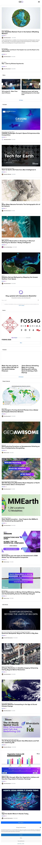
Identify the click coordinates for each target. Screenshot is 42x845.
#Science (9, 517)
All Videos (21, 100)
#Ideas (5, 62)
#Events (3, 131)
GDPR (23, 843)
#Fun (7, 48)
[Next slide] (40, 84)
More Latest (21, 822)
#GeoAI (3, 517)
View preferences (21, 841)
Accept (21, 834)
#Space (7, 30)
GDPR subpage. (21, 305)
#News (13, 131)
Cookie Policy (19, 843)
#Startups (16, 739)
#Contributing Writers (6, 632)
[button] (40, 827)
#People (12, 481)
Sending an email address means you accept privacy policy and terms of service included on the (20, 305)
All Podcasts (21, 376)
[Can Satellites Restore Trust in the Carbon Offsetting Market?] (21, 18)
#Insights (10, 168)
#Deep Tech (12, 632)
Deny (21, 837)
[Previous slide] (2, 84)
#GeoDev (3, 168)
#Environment (4, 481)
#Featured (4, 30)
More (21, 342)
